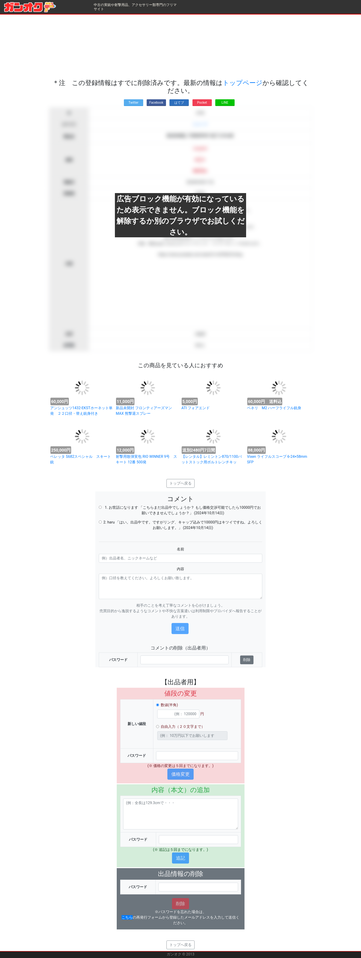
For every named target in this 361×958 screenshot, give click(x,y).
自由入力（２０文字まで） (183, 726)
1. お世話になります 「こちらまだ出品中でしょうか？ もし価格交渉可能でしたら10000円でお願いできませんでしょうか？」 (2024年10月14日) (183, 510)
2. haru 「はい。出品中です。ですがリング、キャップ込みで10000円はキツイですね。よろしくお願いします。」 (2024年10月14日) (182, 525)
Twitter (133, 102)
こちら (127, 917)
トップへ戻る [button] (180, 483)
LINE (224, 102)
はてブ (179, 102)
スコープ (200, 124)
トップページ (242, 83)
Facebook (156, 102)
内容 (180, 569)
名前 (180, 549)
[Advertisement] (180, 47)
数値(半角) (169, 705)
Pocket (202, 102)
